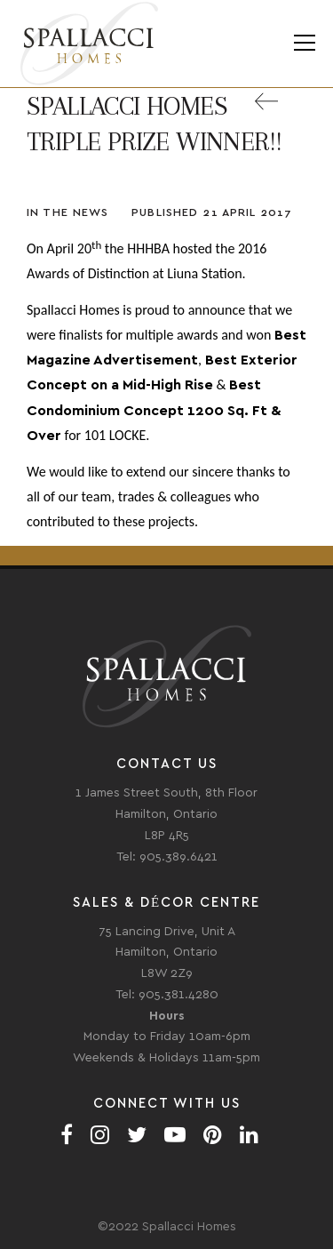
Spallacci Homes (89, 43)
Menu (304, 43)
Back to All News (279, 112)
